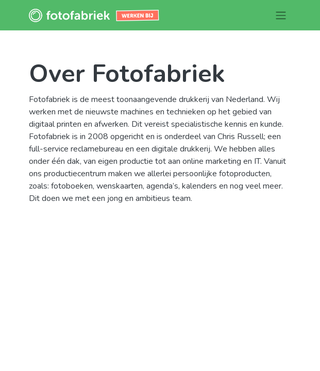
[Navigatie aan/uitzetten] (281, 15)
